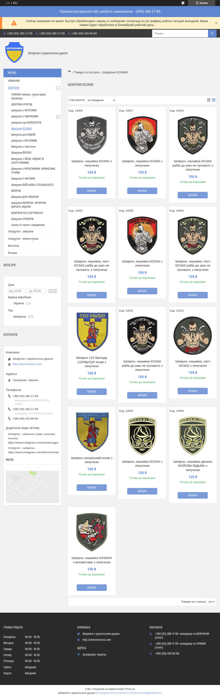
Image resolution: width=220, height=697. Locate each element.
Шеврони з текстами (23, 146)
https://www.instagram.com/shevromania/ (33, 452)
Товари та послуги (86, 72)
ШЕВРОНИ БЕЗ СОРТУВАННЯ (27, 213)
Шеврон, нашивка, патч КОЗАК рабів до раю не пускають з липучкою (91, 265)
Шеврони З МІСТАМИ (23, 178)
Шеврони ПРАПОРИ (22, 219)
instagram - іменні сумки (23, 239)
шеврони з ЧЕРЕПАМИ (24, 110)
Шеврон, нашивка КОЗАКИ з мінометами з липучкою (92, 560)
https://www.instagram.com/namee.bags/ (33, 442)
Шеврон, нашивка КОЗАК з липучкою (92, 163)
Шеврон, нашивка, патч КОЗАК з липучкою (192, 363)
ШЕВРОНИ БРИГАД (21, 104)
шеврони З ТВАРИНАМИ (24, 116)
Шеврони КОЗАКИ (21, 128)
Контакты (13, 246)
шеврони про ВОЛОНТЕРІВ (26, 122)
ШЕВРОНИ (13, 88)
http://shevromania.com (27, 364)
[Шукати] (212, 33)
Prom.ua (130, 689)
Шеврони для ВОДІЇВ (23, 134)
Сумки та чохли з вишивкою (27, 225)
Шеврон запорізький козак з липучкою (91, 460)
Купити (91, 191)
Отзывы (12, 253)
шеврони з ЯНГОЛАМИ (24, 140)
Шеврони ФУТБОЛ (21, 153)
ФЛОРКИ (16, 191)
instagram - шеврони (20, 231)
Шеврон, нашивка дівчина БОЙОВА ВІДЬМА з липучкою (192, 466)
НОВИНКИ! (14, 81)
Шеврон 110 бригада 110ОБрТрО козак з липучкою (91, 362)
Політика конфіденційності (146, 692)
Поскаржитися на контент (112, 692)
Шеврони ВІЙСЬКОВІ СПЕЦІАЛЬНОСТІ (32, 185)
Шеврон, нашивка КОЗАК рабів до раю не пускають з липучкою (193, 165)
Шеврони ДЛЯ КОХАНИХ (25, 197)
